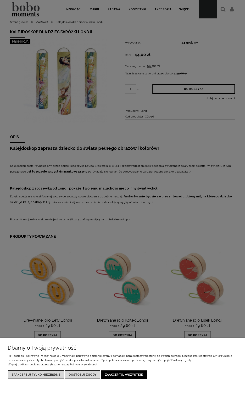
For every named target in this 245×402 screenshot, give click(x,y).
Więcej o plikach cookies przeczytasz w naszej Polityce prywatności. (52, 364)
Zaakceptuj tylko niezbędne (35, 374)
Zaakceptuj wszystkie (124, 374)
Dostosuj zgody (82, 374)
